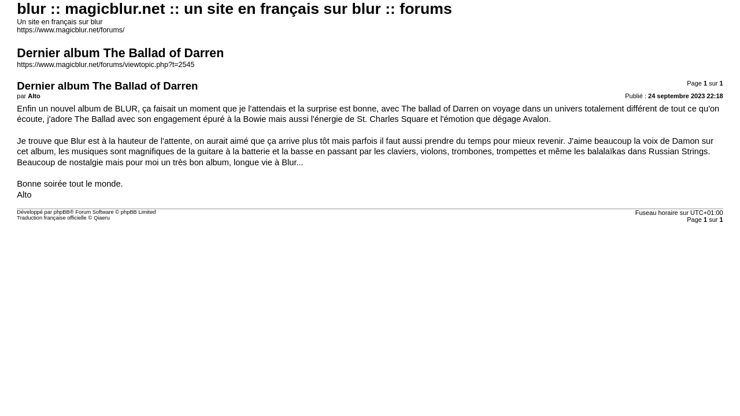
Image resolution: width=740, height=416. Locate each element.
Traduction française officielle (52, 218)
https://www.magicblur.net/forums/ (70, 30)
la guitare (205, 151)
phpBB (62, 212)
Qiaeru (102, 218)
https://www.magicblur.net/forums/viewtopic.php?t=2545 (105, 65)
